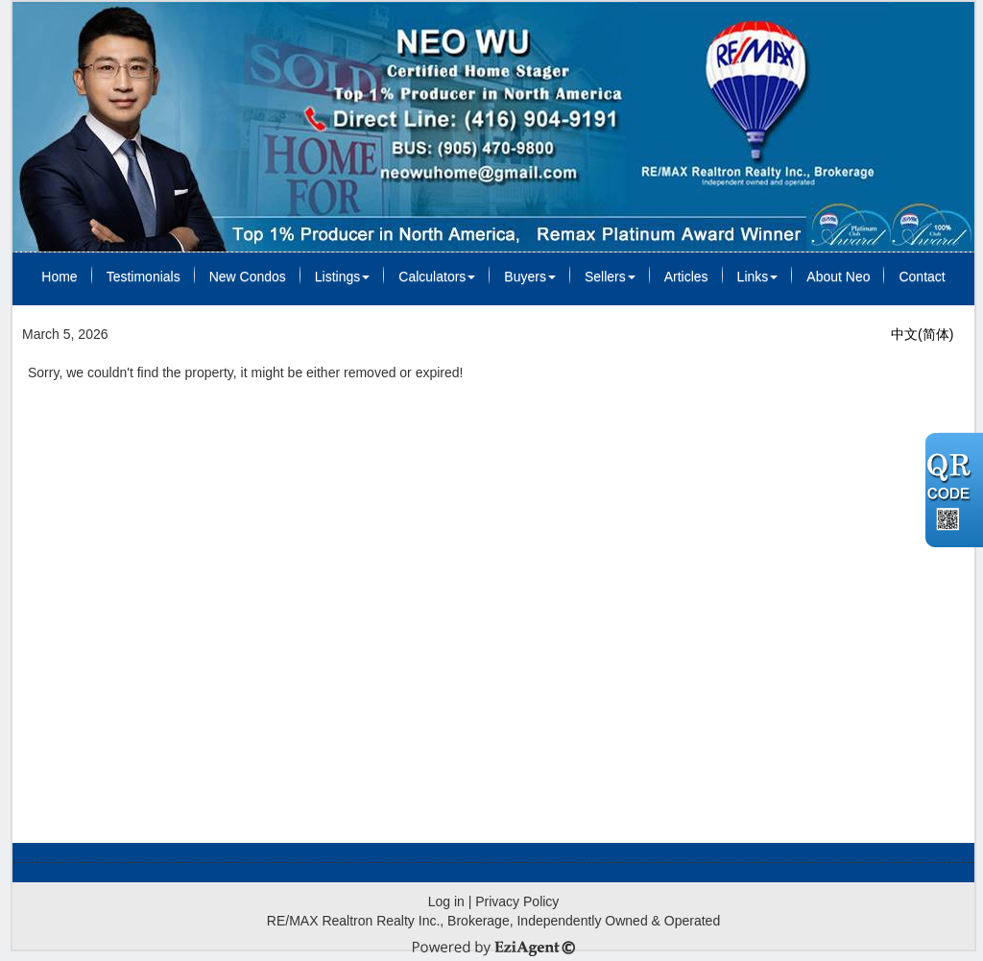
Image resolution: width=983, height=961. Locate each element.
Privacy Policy (517, 901)
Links (758, 276)
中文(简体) (922, 334)
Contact (922, 276)
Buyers (530, 276)
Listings (342, 276)
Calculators (436, 276)
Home (59, 276)
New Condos (247, 276)
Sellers (610, 276)
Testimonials (143, 276)
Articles (686, 276)
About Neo (838, 276)
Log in (446, 901)
